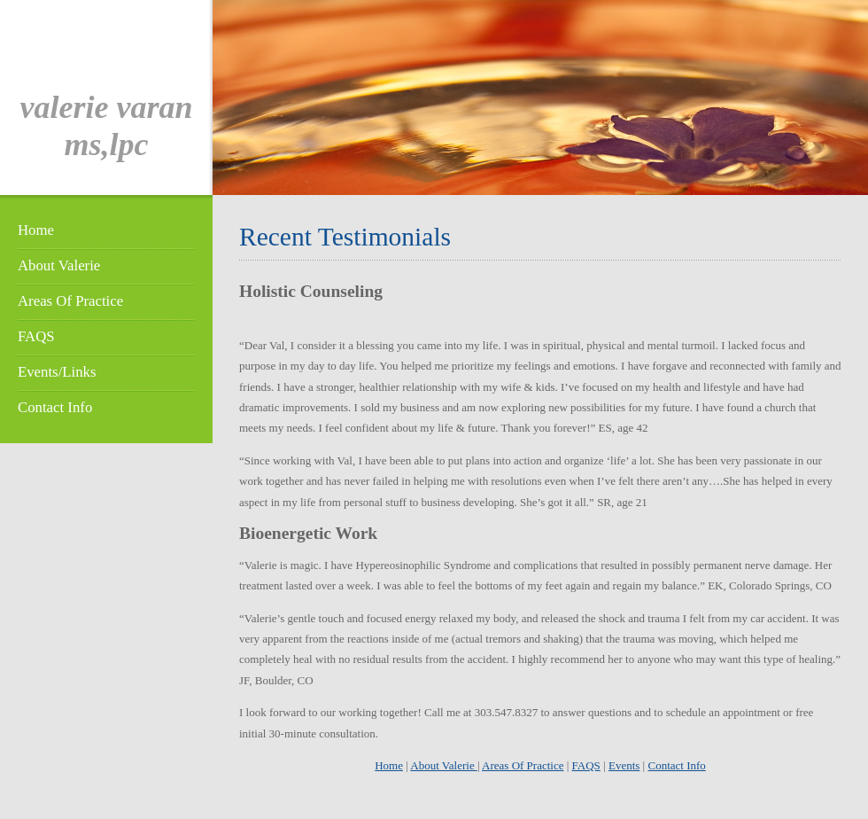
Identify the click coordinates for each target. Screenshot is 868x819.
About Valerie (59, 265)
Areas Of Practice (70, 300)
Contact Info (55, 407)
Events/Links (57, 371)
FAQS (36, 336)
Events (623, 765)
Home (36, 230)
